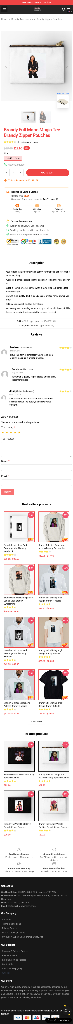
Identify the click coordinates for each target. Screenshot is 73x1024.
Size (6, 153)
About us (6, 919)
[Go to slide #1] (28, 117)
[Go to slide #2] (44, 117)
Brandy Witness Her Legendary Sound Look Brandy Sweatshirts (18, 600)
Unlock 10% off (67, 1010)
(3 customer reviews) (27, 142)
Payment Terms (9, 955)
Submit (7, 492)
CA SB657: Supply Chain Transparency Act (22, 937)
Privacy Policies (9, 928)
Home (4, 19)
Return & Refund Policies (14, 960)
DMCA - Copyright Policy (14, 932)
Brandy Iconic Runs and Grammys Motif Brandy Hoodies (15, 653)
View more (37, 721)
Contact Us (7, 964)
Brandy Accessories (22, 19)
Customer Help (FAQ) (12, 968)
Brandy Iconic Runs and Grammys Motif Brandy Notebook (15, 548)
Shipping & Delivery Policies (15, 951)
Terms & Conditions (11, 924)
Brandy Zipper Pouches (49, 19)
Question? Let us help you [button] (58, 1020)
